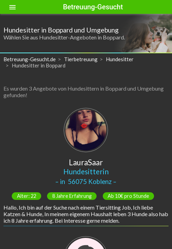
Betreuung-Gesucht (93, 7)
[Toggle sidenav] (12, 7)
